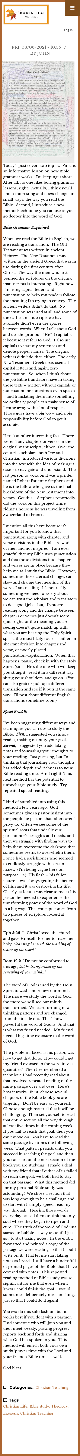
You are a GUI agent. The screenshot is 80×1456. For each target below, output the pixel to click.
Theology (59, 1406)
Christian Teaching (51, 1387)
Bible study (39, 1406)
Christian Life (15, 1406)
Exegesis (10, 1413)
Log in (68, 30)
